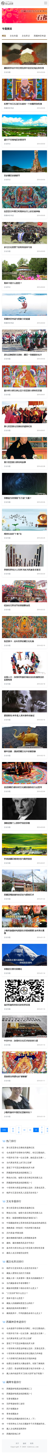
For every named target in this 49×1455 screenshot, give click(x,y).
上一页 (19, 1130)
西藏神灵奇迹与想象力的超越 (17, 319)
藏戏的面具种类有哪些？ (17, 1308)
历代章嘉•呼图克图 (14, 1233)
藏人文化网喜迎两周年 (16, 1429)
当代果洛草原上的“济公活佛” (19, 1162)
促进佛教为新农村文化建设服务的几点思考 (23, 787)
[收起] (45, 3)
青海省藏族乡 (12, 1414)
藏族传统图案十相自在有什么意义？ (22, 1288)
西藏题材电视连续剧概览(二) (19, 1172)
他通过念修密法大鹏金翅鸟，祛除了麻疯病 (25, 1363)
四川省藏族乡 (12, 1409)
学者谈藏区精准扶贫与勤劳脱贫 (18, 859)
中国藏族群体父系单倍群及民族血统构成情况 (26, 1223)
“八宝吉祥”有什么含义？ (17, 1293)
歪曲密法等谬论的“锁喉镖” (16, 1076)
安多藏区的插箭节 (12, 175)
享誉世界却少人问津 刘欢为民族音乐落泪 (22, 570)
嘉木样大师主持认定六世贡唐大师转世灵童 (23, 390)
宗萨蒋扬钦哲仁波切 (15, 1404)
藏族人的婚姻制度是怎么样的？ (20, 1303)
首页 (13, 1130)
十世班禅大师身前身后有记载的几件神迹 (24, 1353)
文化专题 (14, 36)
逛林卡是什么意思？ (13, 283)
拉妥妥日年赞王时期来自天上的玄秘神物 (22, 211)
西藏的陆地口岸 (13, 1434)
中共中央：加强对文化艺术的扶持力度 (21, 1041)
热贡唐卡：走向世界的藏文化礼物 (19, 641)
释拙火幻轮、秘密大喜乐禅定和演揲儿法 (24, 1177)
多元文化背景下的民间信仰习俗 (18, 247)
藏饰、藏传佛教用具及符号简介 (20, 1243)
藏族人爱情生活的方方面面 (18, 1273)
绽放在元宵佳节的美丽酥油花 (17, 605)
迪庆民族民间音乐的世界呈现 (17, 1005)
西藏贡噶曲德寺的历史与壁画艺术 (19, 895)
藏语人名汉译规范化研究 (17, 1253)
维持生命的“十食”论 (13, 534)
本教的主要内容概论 (13, 969)
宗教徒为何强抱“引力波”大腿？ (18, 498)
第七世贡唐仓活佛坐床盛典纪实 (18, 426)
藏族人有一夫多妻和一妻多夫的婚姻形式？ (25, 1278)
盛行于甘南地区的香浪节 (15, 140)
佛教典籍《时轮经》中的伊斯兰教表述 (23, 1228)
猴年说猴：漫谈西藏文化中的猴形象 (20, 751)
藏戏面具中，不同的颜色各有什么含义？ (24, 1313)
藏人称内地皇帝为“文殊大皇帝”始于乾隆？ (25, 1373)
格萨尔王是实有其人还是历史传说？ (22, 1193)
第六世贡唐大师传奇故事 (15, 462)
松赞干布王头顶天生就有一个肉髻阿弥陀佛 (23, 104)
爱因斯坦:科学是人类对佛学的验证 (19, 715)
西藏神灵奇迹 (40, 36)
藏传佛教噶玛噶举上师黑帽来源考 (21, 1238)
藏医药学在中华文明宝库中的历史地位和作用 (24, 68)
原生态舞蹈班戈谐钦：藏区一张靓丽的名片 (23, 355)
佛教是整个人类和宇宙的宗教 (17, 823)
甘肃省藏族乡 (12, 1398)
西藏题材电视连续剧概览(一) (19, 1182)
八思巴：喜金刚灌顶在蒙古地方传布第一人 (25, 1368)
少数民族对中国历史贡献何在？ (18, 1112)
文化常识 (26, 36)
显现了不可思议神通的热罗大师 (20, 1167)
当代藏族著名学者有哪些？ (18, 1283)
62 (24, 1130)
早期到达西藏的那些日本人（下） (21, 1419)
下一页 (42, 1130)
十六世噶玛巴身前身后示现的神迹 (21, 1358)
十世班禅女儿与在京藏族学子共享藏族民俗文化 (27, 1424)
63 (30, 1130)
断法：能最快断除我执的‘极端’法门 (21, 1218)
